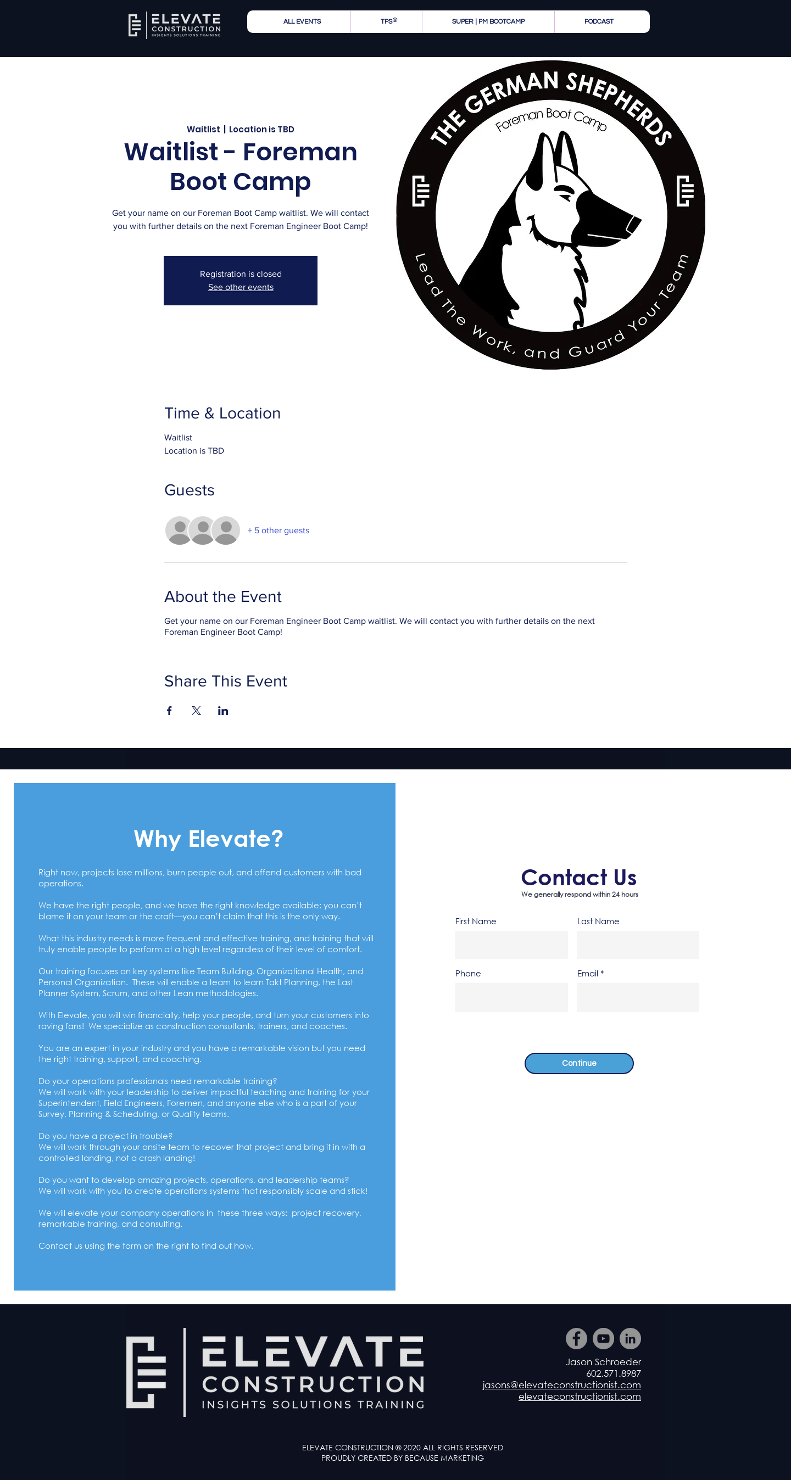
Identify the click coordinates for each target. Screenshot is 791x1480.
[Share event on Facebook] (169, 710)
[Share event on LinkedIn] (223, 710)
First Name (476, 921)
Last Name (598, 921)
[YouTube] (603, 1338)
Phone (468, 973)
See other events (241, 287)
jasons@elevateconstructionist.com (562, 1384)
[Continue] (579, 1063)
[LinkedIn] (630, 1338)
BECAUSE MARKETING (444, 1458)
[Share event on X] (196, 710)
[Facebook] (576, 1338)
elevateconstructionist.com (580, 1396)
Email (587, 973)
